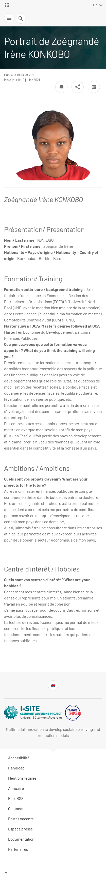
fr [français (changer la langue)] (95, 5)
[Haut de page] (53, 874)
